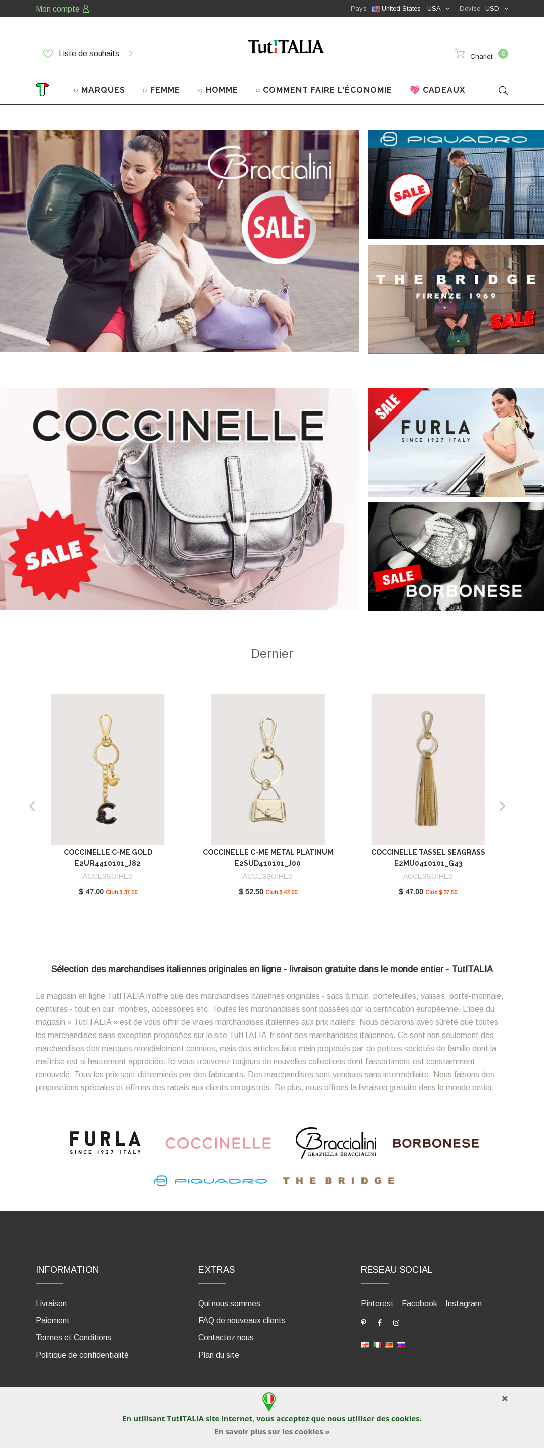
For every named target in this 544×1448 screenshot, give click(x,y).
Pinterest (377, 1297)
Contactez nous (226, 1331)
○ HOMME (218, 84)
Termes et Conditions (73, 1331)
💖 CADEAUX (437, 84)
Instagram (463, 1297)
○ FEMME (161, 84)
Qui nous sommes (229, 1297)
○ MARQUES (99, 84)
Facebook (419, 1297)
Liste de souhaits (87, 54)
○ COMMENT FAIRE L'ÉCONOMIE (324, 84)
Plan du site (218, 1348)
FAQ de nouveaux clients (242, 1314)
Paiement (53, 1314)
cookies (405, 1418)
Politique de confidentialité (82, 1348)
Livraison (51, 1297)
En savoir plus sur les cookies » (271, 1431)
